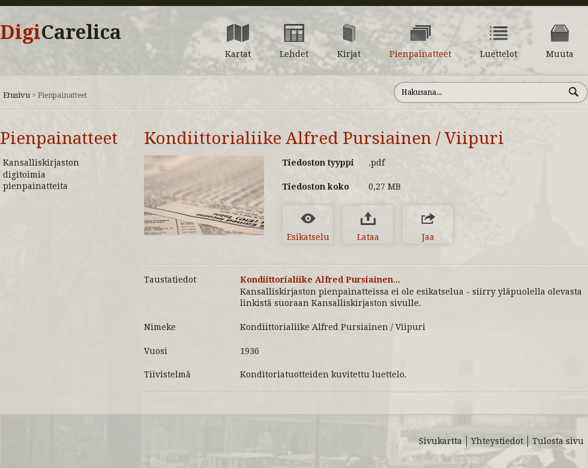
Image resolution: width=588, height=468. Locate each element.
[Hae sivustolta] (479, 92)
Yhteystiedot (497, 441)
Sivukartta (440, 441)
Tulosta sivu (558, 441)
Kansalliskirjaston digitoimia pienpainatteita (41, 174)
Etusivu (16, 95)
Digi (60, 32)
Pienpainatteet (59, 138)
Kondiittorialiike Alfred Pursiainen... (320, 279)
